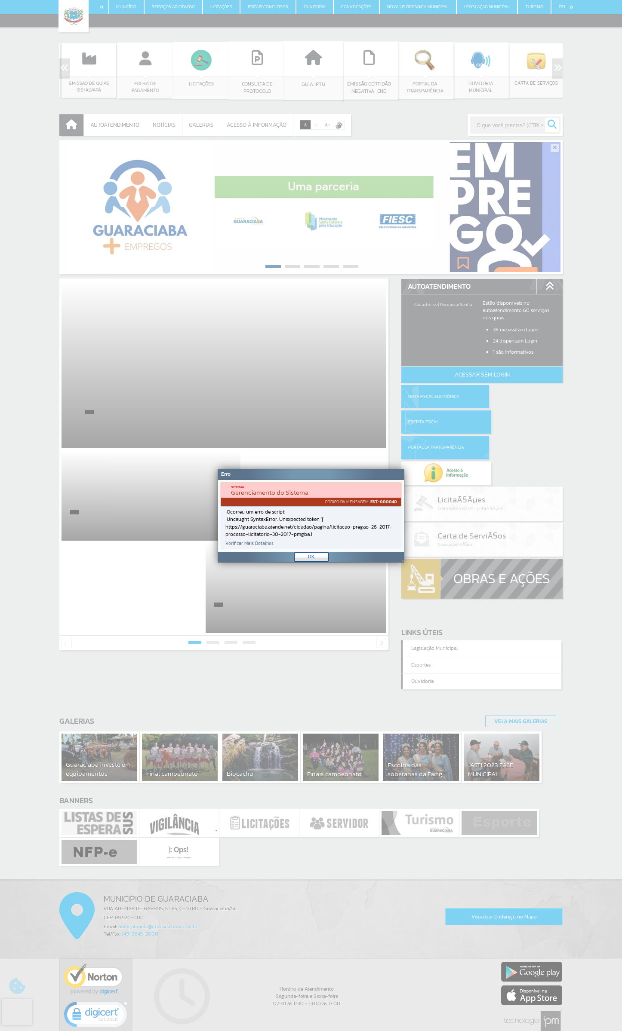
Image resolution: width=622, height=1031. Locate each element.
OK (311, 556)
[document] (311, 516)
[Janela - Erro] (311, 516)
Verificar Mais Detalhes (249, 543)
